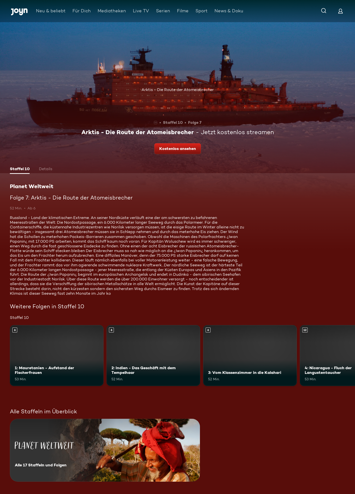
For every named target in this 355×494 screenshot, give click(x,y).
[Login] (340, 11)
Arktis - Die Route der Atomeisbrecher (178, 89)
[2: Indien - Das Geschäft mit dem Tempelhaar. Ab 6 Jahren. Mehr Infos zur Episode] (153, 355)
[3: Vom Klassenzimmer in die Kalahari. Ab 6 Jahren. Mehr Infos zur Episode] (250, 355)
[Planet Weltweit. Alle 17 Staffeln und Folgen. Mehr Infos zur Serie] (105, 450)
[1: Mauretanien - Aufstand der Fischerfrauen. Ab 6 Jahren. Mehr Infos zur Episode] (57, 355)
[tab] (20, 169)
